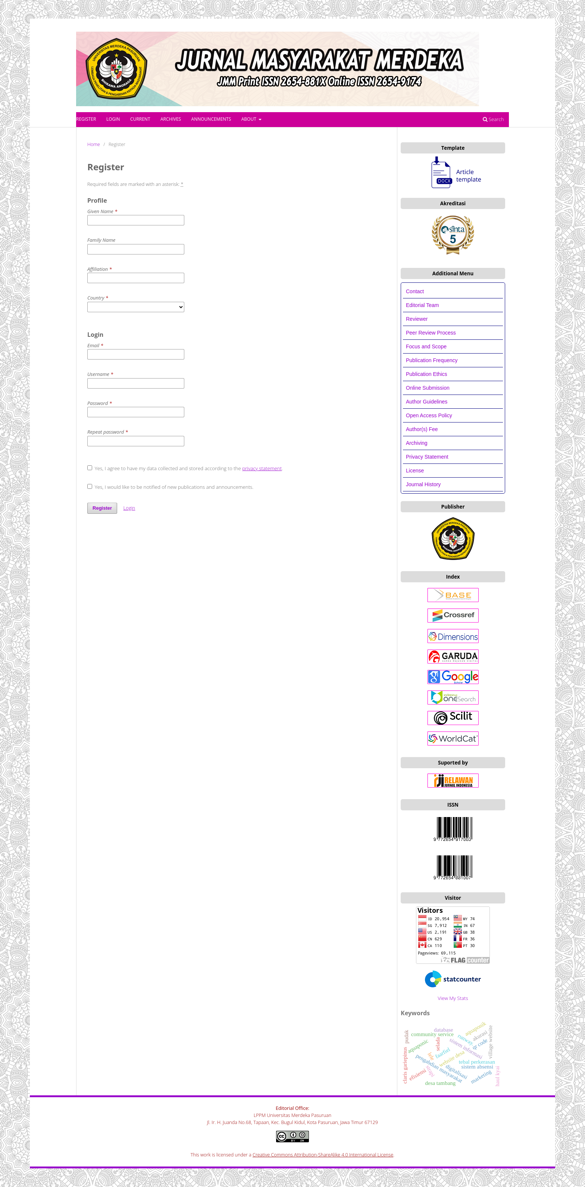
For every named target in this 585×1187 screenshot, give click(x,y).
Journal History (423, 484)
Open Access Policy (429, 415)
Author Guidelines (426, 402)
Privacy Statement (427, 457)
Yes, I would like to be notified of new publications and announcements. (170, 487)
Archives (170, 119)
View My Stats (453, 998)
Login (113, 119)
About (249, 119)
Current (140, 119)
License (415, 471)
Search (493, 119)
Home (93, 144)
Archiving (417, 443)
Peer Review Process (431, 333)
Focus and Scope (426, 346)
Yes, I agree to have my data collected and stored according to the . (185, 468)
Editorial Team (423, 305)
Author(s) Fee (422, 429)
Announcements (211, 119)
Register (86, 119)
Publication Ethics (426, 374)
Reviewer (417, 319)
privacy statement (262, 468)
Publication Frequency (432, 360)
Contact (415, 291)
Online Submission (428, 388)
